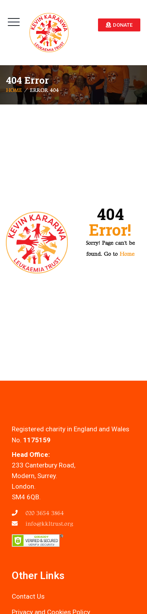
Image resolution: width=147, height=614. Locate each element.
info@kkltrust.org (48, 524)
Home (14, 91)
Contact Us (28, 596)
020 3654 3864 (44, 513)
